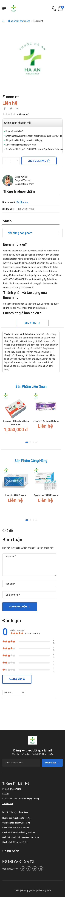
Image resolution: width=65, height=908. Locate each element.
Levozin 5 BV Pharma (15, 495)
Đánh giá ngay (17, 679)
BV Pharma (22, 202)
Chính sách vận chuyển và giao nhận (18, 832)
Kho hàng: (7, 798)
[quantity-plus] (17, 160)
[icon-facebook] (4, 108)
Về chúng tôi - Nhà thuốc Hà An (16, 823)
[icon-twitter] (10, 108)
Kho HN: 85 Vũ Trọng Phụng (26, 798)
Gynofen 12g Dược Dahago (46, 421)
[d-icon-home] (3, 21)
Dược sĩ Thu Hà (23, 180)
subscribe (52, 763)
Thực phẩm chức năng (19, 21)
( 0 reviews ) (23, 114)
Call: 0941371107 (10, 869)
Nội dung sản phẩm (20, 233)
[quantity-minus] (4, 160)
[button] (27, 442)
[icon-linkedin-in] (16, 108)
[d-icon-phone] (54, 8)
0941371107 (15, 789)
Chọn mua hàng (37, 161)
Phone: (6, 789)
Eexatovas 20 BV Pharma (46, 495)
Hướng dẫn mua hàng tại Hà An (16, 818)
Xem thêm (31, 323)
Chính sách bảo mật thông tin (15, 828)
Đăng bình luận (18, 606)
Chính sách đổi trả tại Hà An (14, 842)
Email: (5, 794)
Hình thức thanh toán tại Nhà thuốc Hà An (20, 837)
